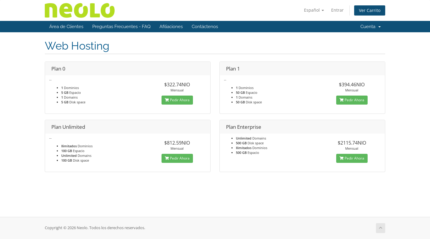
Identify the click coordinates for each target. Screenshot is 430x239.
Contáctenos (205, 26)
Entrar (337, 10)
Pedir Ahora (177, 99)
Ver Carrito (369, 10)
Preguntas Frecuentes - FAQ (121, 26)
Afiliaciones (171, 26)
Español (314, 10)
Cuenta (370, 26)
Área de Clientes (66, 26)
